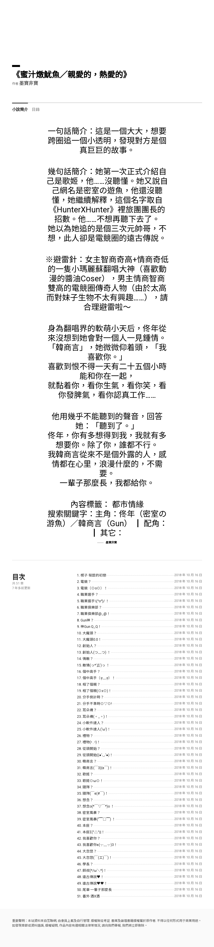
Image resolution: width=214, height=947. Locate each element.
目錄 (36, 109)
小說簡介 (20, 109)
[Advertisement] (107, 37)
